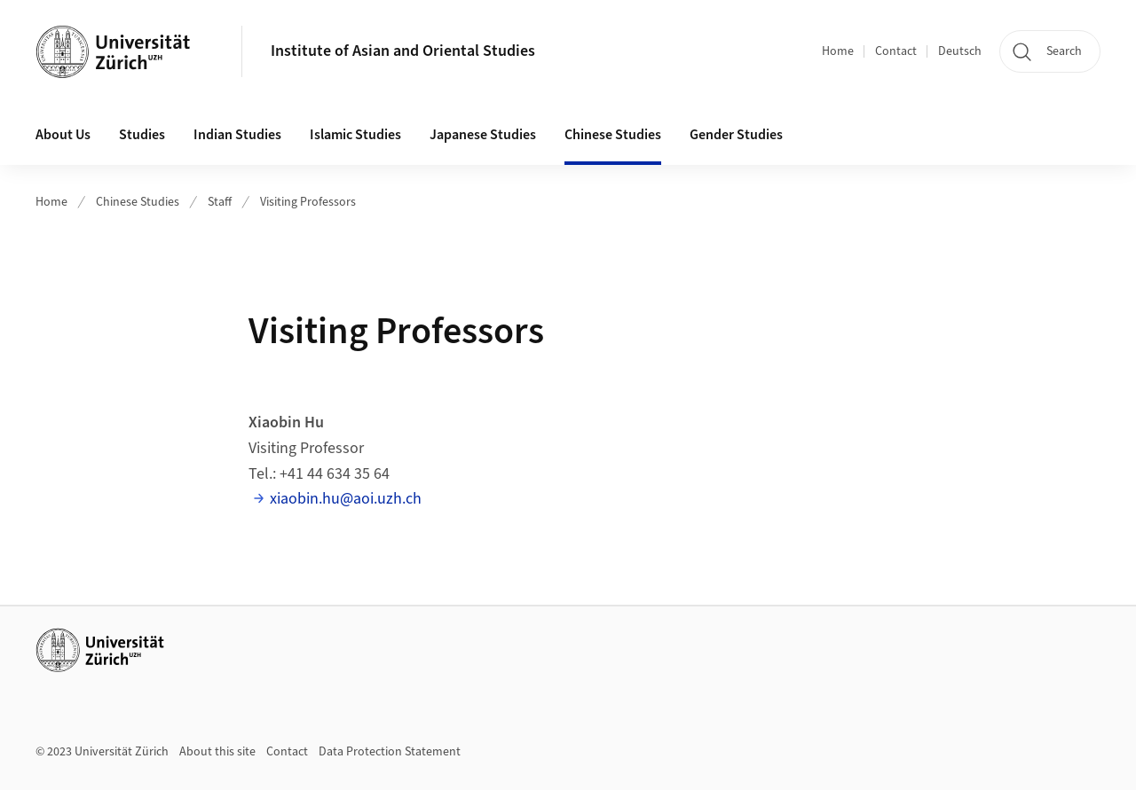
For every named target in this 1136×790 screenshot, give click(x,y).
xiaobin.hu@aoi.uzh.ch (346, 499)
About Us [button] (63, 135)
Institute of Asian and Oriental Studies (403, 51)
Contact (896, 51)
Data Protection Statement (390, 752)
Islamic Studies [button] (355, 135)
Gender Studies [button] (736, 135)
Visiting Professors (308, 202)
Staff (220, 202)
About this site (217, 752)
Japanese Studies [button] (483, 135)
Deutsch (960, 51)
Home (838, 51)
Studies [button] (142, 135)
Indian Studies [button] (237, 135)
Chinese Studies (137, 202)
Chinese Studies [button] (612, 135)
